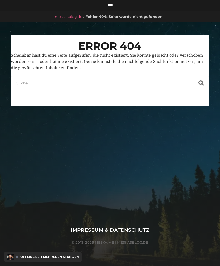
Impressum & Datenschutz (110, 230)
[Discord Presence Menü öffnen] (10, 257)
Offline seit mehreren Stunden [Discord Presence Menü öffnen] (49, 257)
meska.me (104, 242)
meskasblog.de (68, 16)
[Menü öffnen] (110, 5)
